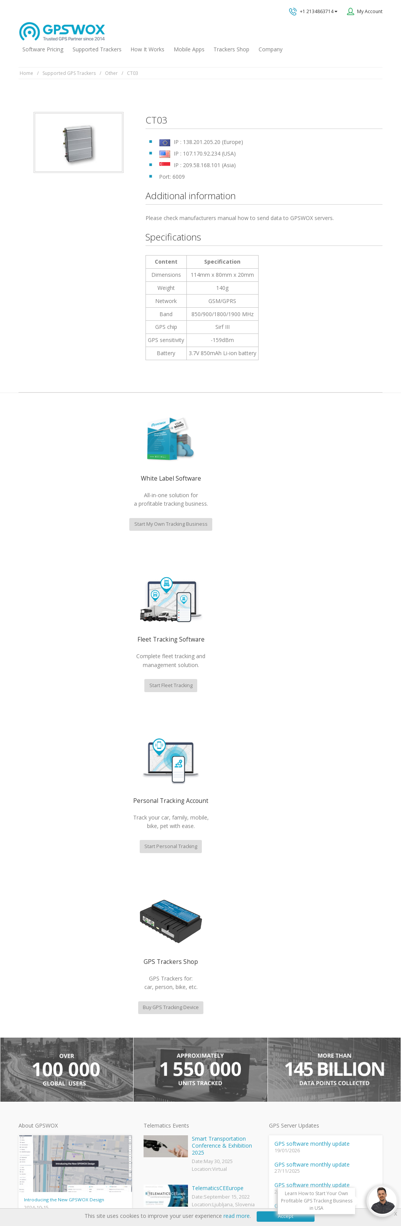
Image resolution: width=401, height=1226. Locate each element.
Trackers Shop (231, 49)
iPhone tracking (160, 1097)
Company (271, 49)
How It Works (147, 49)
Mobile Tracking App (165, 1022)
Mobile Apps (189, 49)
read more (236, 1215)
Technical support (318, 964)
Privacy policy (36, 1196)
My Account (369, 11)
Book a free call (309, 1026)
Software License (115, 1196)
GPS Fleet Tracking (163, 1060)
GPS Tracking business (168, 1072)
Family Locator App (163, 1034)
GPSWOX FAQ (158, 1010)
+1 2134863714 (313, 11)
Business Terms (159, 1196)
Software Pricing (42, 49)
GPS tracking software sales (332, 933)
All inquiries (332, 995)
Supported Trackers (97, 49)
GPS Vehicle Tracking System (175, 1047)
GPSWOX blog (158, 997)
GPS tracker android (165, 1085)
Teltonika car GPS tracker (170, 1110)
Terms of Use (73, 1196)
